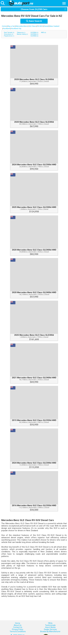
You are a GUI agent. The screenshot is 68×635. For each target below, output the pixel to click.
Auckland (6, 28)
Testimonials (50, 625)
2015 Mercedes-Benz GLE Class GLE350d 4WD (34, 420)
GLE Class (32, 26)
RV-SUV (40, 26)
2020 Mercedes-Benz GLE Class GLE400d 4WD (34, 250)
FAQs (50, 623)
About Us (17, 625)
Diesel (46, 26)
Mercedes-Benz (21, 26)
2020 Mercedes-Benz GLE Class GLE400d (34, 79)
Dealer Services (50, 629)
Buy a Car (11, 26)
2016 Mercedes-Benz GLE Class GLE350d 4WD (34, 505)
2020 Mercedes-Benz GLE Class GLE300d (34, 122)
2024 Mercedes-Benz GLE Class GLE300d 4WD (34, 164)
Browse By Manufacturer (50, 631)
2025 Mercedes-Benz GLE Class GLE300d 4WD (34, 207)
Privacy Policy (17, 629)
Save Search (34, 21)
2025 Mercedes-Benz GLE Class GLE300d (34, 335)
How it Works (50, 627)
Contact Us (17, 627)
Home (4, 26)
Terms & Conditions (18, 631)
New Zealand (54, 26)
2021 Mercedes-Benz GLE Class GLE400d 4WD (34, 377)
